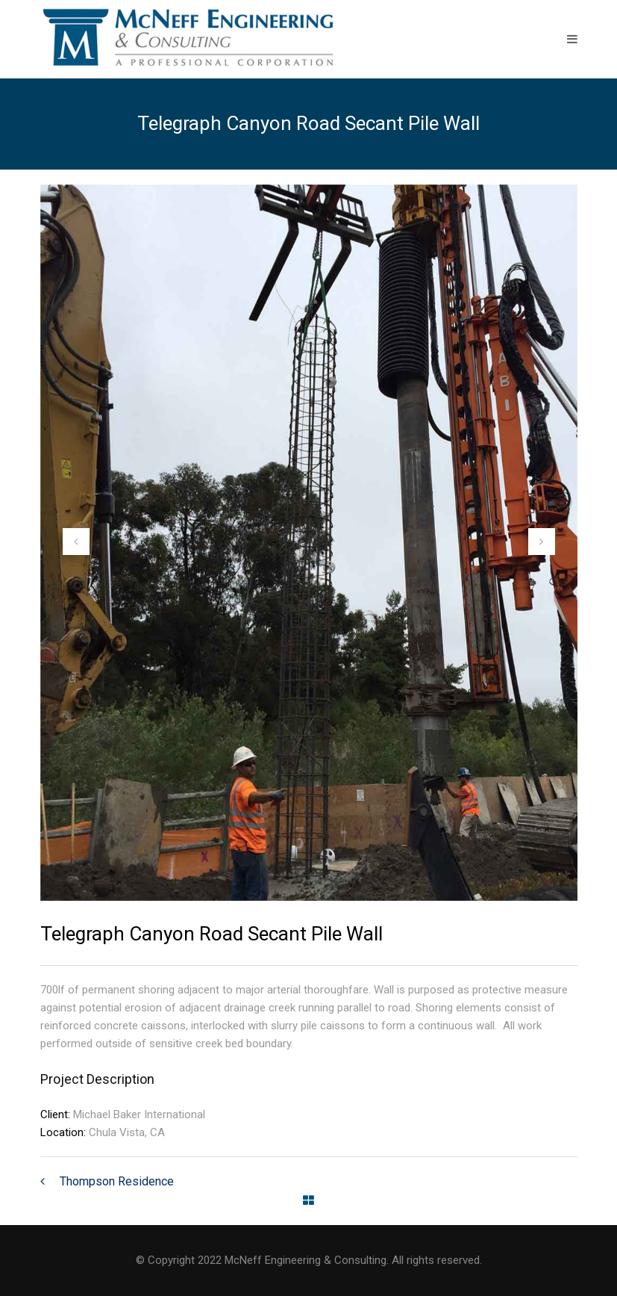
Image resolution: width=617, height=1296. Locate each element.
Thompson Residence (117, 1181)
